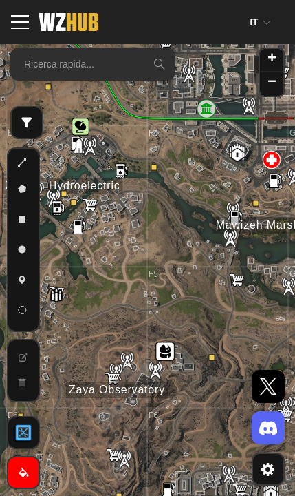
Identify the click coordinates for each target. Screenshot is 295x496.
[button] (80, 127)
